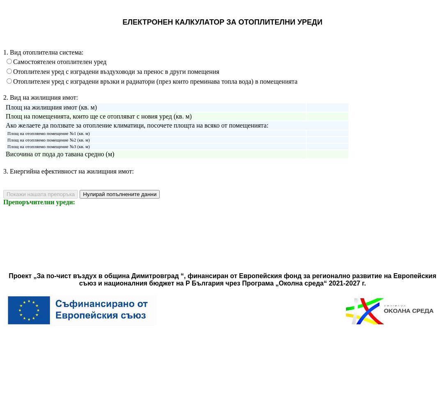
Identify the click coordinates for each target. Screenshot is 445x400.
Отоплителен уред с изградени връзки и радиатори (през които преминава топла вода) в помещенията (155, 81)
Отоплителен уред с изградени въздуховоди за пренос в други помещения (116, 71)
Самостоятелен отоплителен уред (59, 61)
